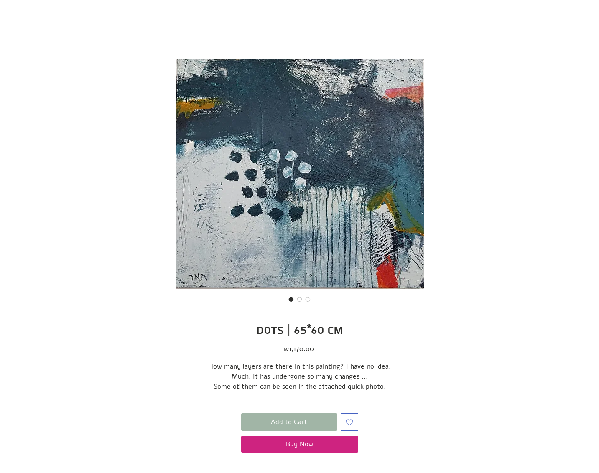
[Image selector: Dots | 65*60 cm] (291, 299)
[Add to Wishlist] (349, 422)
